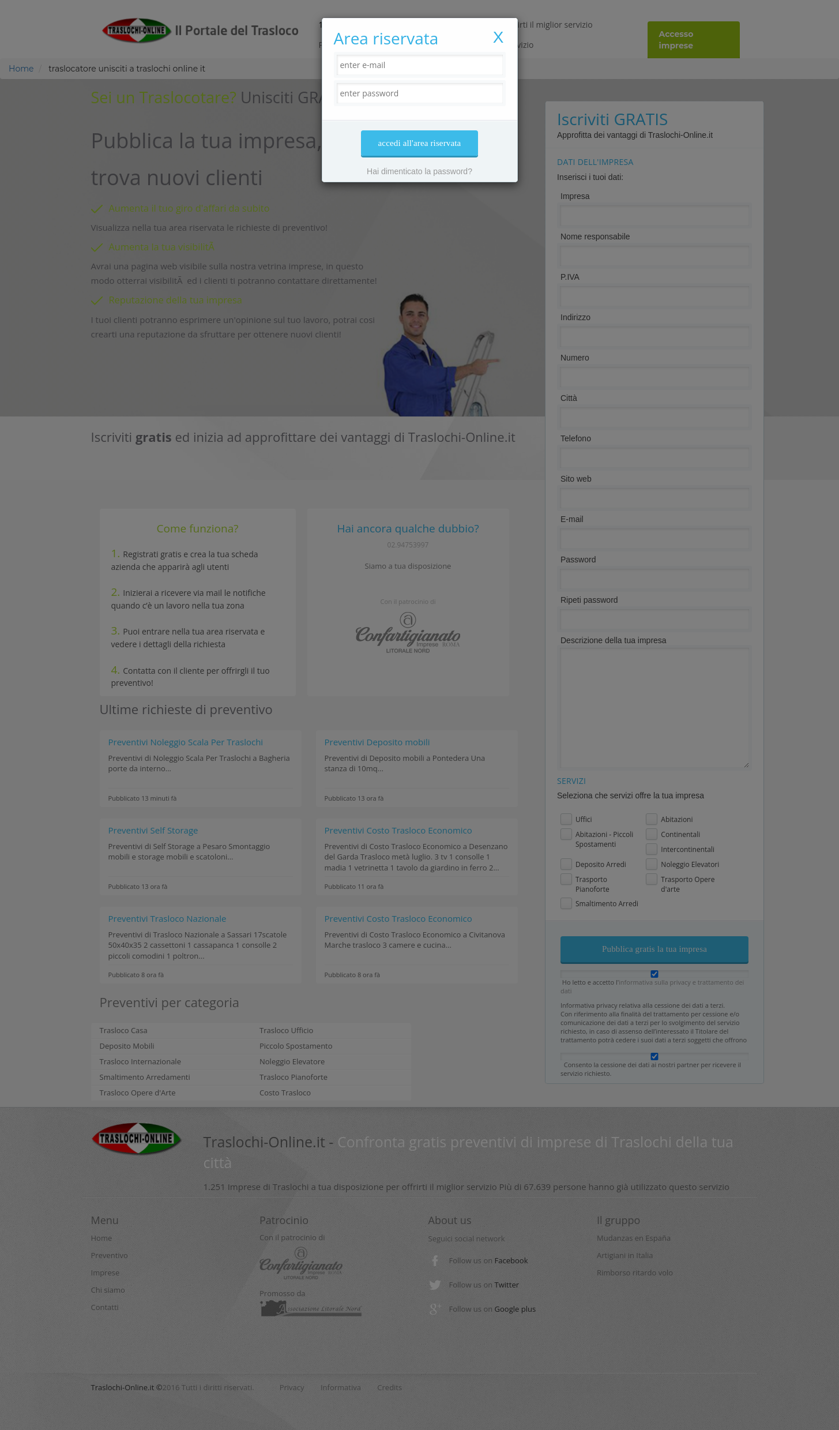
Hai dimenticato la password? (419, 171)
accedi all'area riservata (419, 143)
